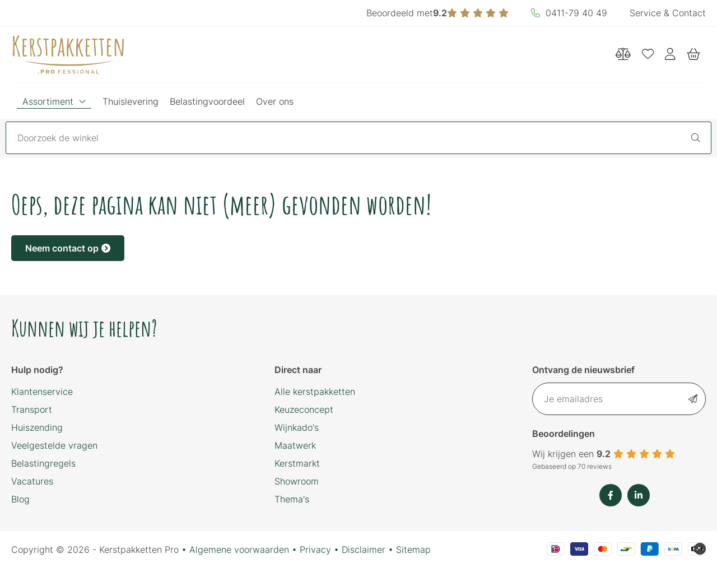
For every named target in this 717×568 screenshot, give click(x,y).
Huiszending (37, 427)
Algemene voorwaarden (239, 549)
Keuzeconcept (303, 409)
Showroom (296, 481)
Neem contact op (67, 248)
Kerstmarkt (297, 463)
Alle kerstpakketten (314, 391)
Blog (20, 499)
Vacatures (32, 481)
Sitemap (413, 549)
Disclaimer (363, 549)
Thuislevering (131, 101)
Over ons (275, 101)
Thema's (291, 499)
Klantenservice (42, 391)
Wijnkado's (296, 427)
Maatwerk (295, 445)
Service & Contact (668, 12)
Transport (31, 409)
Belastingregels (43, 463)
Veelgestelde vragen (54, 445)
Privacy (315, 549)
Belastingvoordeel (207, 101)
